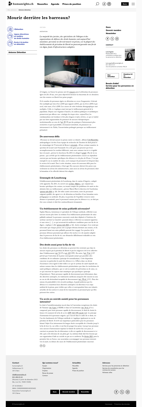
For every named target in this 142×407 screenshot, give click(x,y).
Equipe (44, 366)
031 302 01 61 (17, 377)
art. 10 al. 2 (85, 308)
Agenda (55, 4)
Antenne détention (25, 10)
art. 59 (63, 122)
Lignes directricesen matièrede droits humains (21, 36)
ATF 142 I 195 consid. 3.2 (77, 313)
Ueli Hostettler (92, 140)
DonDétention (111, 75)
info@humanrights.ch (19, 375)
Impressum (108, 404)
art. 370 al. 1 (83, 279)
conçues (72, 92)
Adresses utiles (107, 372)
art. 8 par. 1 (53, 308)
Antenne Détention (17, 52)
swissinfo (74, 145)
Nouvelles (42, 4)
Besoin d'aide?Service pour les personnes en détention (120, 85)
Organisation (46, 368)
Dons (125, 4)
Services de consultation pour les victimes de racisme (113, 369)
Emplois (45, 371)
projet (84, 153)
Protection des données (122, 404)
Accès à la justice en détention (21, 43)
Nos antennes (12, 10)
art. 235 (67, 253)
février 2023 (88, 336)
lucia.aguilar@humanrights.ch (114, 63)
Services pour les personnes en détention (115, 366)
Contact (45, 376)
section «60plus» (75, 184)
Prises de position (71, 4)
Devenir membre (113, 30)
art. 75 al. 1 (88, 253)
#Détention (18, 29)
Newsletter (111, 33)
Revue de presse (47, 373)
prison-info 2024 (46, 191)
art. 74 (58, 253)
